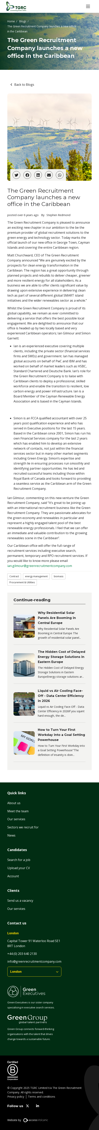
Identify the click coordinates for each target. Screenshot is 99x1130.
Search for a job (18, 860)
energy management (36, 576)
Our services (16, 819)
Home (11, 21)
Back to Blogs (24, 84)
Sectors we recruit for (23, 827)
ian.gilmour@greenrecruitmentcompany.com (39, 566)
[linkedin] (37, 1106)
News (11, 835)
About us (13, 803)
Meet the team (18, 811)
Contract (14, 576)
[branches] (34, 971)
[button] (88, 6)
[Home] (16, 6)
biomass (58, 576)
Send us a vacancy (20, 900)
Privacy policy (15, 1096)
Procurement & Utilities (22, 582)
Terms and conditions (41, 1096)
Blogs (22, 21)
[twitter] (27, 1106)
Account (13, 876)
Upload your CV (18, 868)
